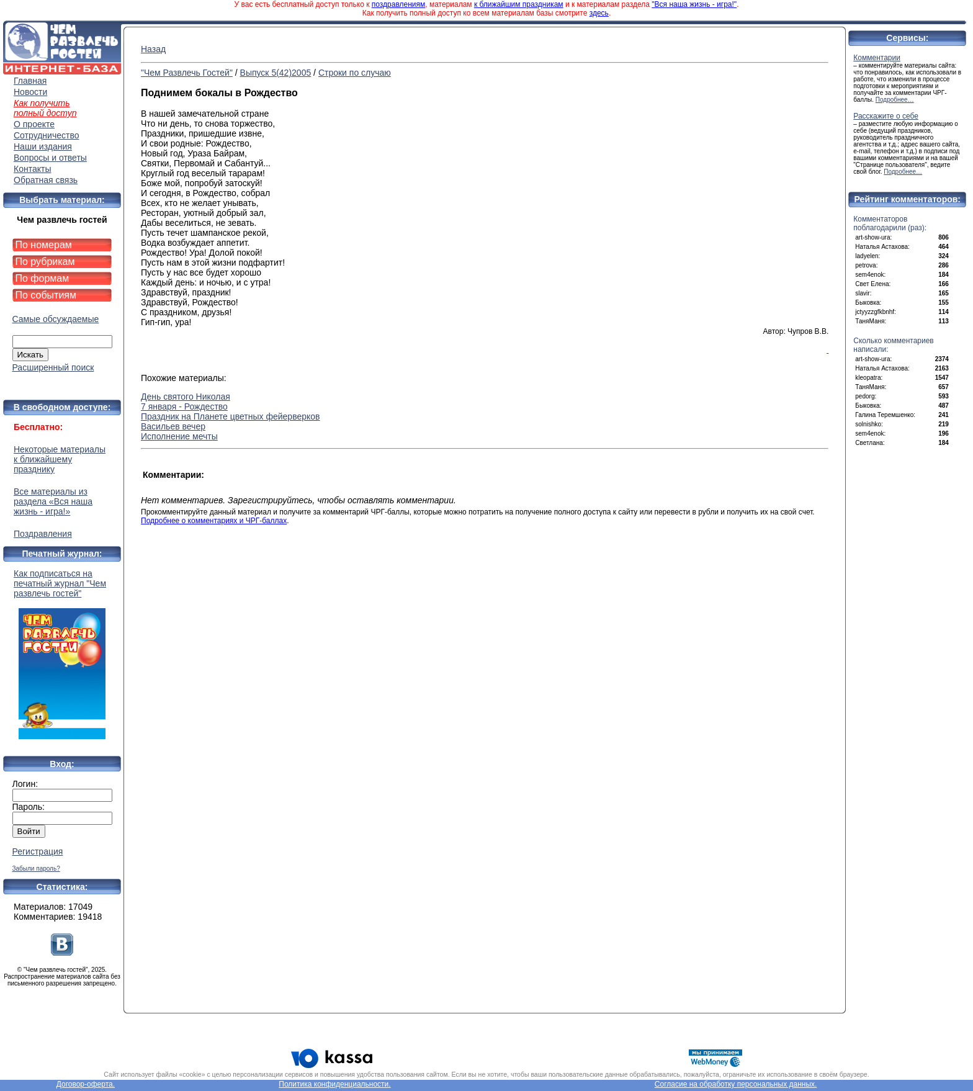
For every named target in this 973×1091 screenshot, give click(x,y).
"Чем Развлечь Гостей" (187, 73)
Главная (30, 81)
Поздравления (43, 534)
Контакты (32, 169)
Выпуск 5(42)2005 (276, 73)
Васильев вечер (173, 426)
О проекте (34, 124)
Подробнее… (895, 99)
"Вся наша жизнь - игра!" (694, 4)
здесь (599, 13)
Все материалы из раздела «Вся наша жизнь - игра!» (53, 501)
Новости (30, 92)
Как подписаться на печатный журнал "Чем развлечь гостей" (62, 653)
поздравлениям (398, 4)
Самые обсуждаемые (55, 319)
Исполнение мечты (179, 436)
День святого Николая (185, 397)
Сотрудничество (46, 135)
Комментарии (876, 57)
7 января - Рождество (184, 406)
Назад (153, 49)
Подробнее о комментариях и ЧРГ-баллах (214, 520)
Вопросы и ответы (50, 158)
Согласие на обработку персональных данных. (736, 1084)
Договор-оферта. (85, 1084)
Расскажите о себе (885, 116)
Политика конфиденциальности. (334, 1084)
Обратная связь (46, 180)
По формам (43, 278)
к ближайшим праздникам (518, 4)
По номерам (44, 245)
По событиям (46, 295)
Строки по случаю (354, 73)
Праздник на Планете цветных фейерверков (230, 416)
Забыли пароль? (36, 868)
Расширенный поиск (53, 367)
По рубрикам (45, 261)
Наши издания (43, 146)
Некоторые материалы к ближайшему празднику (59, 459)
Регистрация (37, 851)
